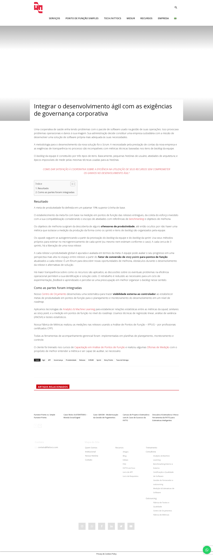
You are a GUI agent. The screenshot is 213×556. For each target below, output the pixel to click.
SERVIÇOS (54, 18)
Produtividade (71, 360)
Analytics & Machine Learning (79, 309)
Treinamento (151, 447)
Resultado (43, 188)
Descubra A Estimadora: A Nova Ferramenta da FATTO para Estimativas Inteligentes (165, 417)
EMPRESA (163, 18)
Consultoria (151, 451)
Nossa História (91, 455)
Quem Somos (91, 447)
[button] (176, 8)
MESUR (131, 18)
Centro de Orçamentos (162, 510)
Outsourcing (151, 498)
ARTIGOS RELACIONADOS (53, 386)
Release (82, 360)
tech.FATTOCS (112, 18)
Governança (58, 360)
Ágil (43, 360)
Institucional (90, 451)
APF (49, 360)
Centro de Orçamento (54, 294)
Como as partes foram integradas (56, 192)
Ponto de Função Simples (81, 18)
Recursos (119, 447)
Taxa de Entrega (122, 360)
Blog (124, 456)
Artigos (126, 452)
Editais (125, 460)
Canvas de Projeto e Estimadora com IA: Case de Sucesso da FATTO (136, 417)
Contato (88, 460)
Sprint (99, 360)
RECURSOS (146, 18)
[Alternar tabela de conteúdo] (71, 184)
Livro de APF (128, 472)
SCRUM (91, 360)
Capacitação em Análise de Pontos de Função (99, 347)
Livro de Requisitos (130, 476)
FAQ (124, 464)
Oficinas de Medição (158, 347)
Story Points (108, 360)
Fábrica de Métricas (161, 515)
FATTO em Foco (129, 468)
